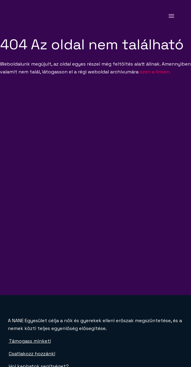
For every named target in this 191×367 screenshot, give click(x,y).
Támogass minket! (30, 341)
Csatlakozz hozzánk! (32, 353)
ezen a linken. (155, 72)
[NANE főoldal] (23, 16)
